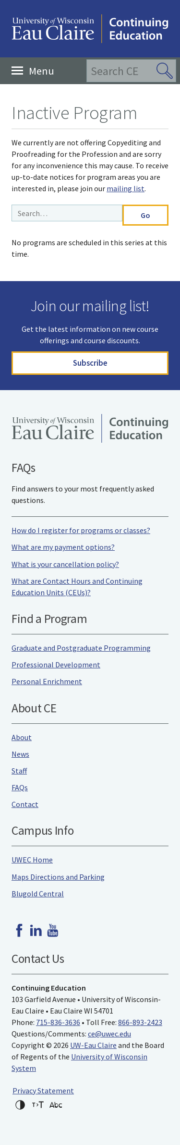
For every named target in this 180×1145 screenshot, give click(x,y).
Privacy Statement (43, 1090)
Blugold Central (38, 893)
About (22, 737)
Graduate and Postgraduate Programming (81, 648)
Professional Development (56, 664)
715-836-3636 (58, 1022)
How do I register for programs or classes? (81, 530)
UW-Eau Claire (93, 1045)
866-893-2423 (140, 1022)
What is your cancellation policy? (65, 564)
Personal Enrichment (47, 681)
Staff (19, 770)
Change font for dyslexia (55, 1105)
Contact (25, 804)
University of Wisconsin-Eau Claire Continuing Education (90, 29)
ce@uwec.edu (109, 1033)
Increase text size (38, 1105)
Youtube (52, 930)
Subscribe (90, 363)
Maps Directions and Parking (58, 877)
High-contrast (20, 1105)
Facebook (19, 930)
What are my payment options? (63, 547)
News (20, 754)
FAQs (20, 787)
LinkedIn (36, 930)
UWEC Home (32, 859)
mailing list (125, 188)
